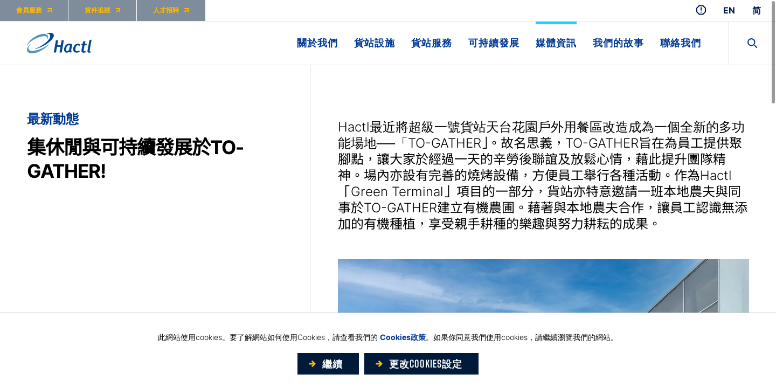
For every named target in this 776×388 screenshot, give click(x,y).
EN (729, 10)
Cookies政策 (403, 337)
